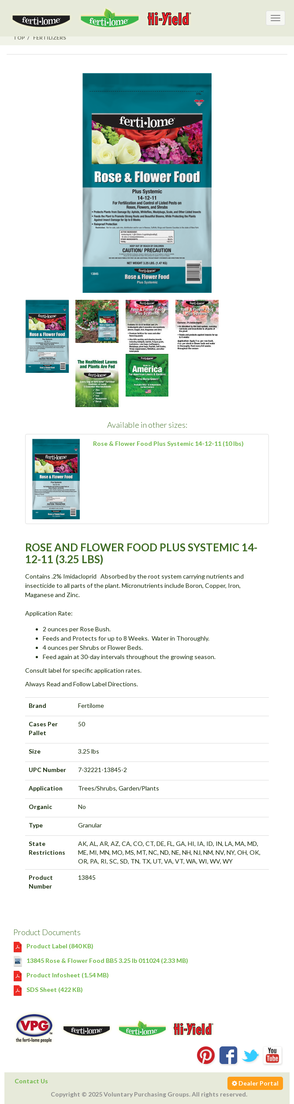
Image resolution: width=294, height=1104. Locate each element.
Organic (40, 806)
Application (46, 788)
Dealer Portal (255, 1083)
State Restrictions (47, 848)
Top (19, 37)
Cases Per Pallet (43, 728)
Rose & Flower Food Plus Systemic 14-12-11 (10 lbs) (168, 443)
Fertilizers (49, 37)
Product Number (41, 882)
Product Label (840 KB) (53, 946)
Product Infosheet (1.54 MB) (61, 975)
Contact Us (31, 1081)
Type (36, 825)
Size (35, 751)
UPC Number (47, 769)
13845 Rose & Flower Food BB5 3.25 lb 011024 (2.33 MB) (100, 960)
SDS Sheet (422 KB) (48, 989)
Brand (37, 705)
